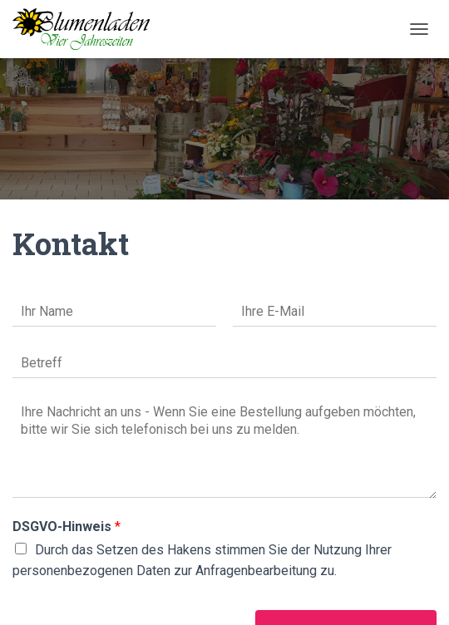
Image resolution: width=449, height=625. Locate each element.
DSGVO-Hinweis (66, 526)
